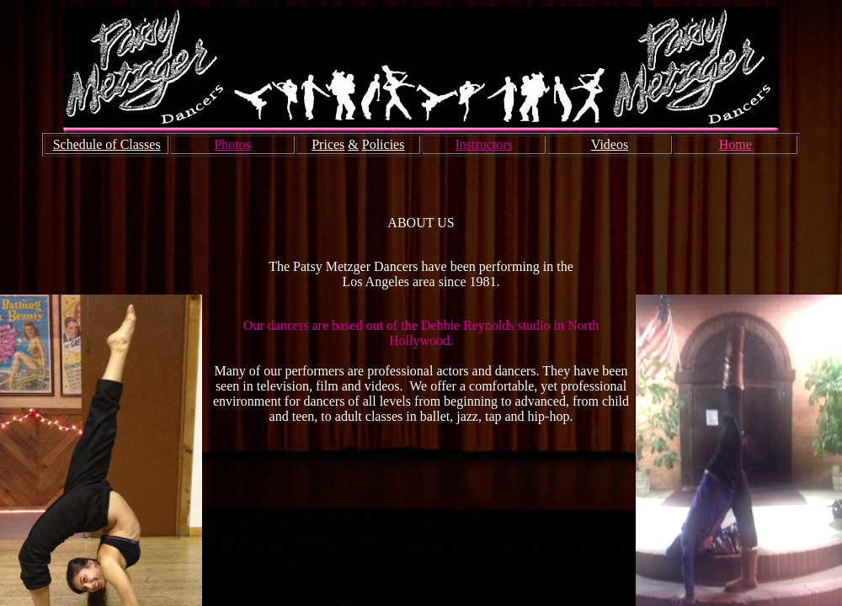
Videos (609, 144)
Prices (328, 144)
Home (735, 144)
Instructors (483, 144)
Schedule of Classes (107, 144)
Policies (383, 144)
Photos (232, 144)
